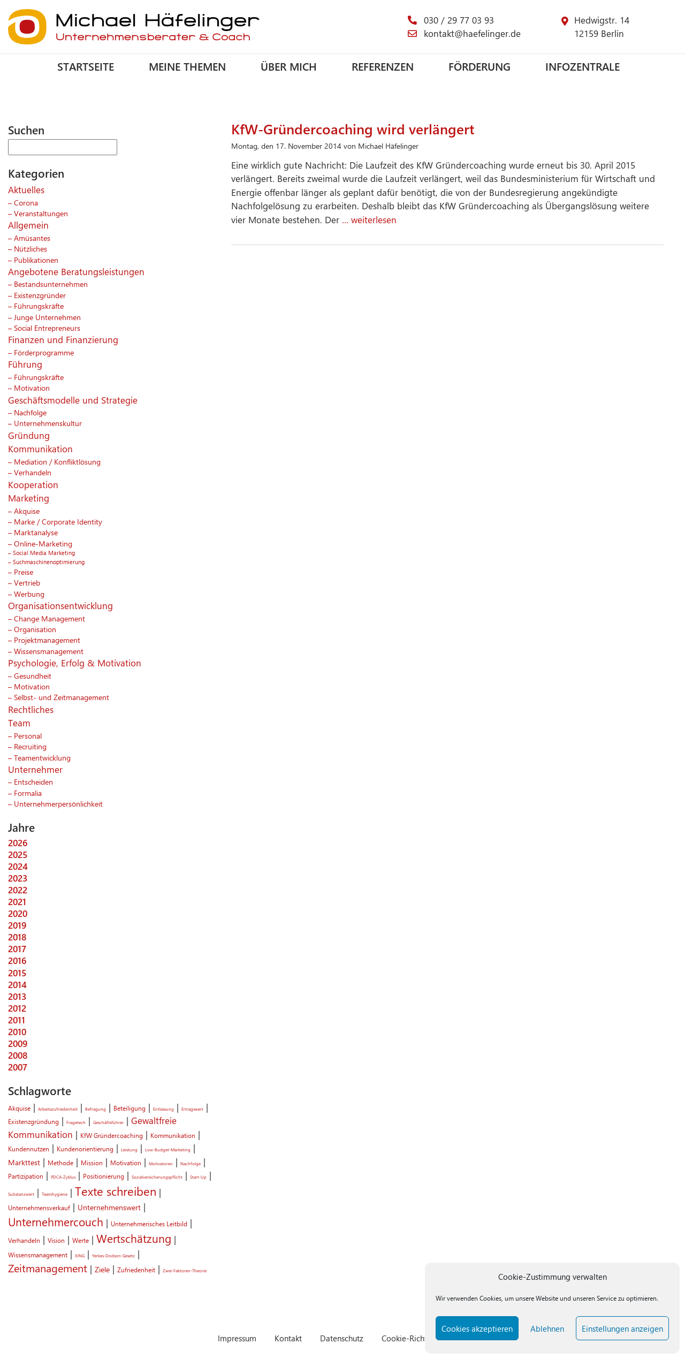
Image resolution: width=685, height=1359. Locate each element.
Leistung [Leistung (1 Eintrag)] (129, 1149)
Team (19, 722)
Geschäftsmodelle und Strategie (73, 400)
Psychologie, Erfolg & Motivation (74, 663)
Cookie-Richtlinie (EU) (420, 1337)
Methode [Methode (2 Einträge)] (60, 1162)
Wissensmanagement (48, 651)
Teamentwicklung (42, 757)
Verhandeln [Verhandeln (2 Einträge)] (24, 1240)
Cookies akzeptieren (477, 1328)
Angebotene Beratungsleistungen (76, 271)
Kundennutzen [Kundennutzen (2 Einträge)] (28, 1148)
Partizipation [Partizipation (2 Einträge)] (25, 1176)
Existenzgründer (40, 295)
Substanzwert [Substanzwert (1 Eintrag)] (21, 1194)
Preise (23, 571)
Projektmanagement (47, 639)
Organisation (35, 629)
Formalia (28, 793)
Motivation (32, 387)
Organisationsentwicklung (60, 605)
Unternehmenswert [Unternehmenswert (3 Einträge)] (109, 1207)
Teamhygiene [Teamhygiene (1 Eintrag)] (54, 1194)
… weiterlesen (368, 219)
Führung (25, 364)
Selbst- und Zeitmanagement (61, 697)
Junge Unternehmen (47, 317)
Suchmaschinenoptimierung (49, 562)
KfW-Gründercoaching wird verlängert (352, 128)
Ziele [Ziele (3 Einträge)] (102, 1269)
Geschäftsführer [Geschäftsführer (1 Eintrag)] (108, 1122)
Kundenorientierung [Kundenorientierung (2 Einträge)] (85, 1148)
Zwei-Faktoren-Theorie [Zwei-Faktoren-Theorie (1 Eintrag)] (185, 1270)
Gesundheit (32, 675)
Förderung (479, 66)
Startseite (85, 66)
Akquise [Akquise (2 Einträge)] (19, 1108)
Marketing (28, 498)
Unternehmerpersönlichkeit (58, 803)
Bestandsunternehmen (51, 283)
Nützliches (30, 248)
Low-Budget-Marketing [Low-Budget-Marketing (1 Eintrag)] (168, 1149)
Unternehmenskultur (48, 423)
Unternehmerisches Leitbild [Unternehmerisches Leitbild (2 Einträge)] (149, 1223)
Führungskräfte (39, 305)
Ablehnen (547, 1328)
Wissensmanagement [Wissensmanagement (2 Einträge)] (37, 1254)
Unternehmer (35, 769)
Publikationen (36, 259)
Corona (26, 202)
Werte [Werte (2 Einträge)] (80, 1240)
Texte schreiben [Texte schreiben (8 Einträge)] (115, 1191)
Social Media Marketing (44, 553)
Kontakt (288, 1337)
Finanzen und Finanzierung (63, 339)
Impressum (237, 1337)
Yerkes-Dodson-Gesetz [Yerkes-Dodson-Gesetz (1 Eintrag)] (113, 1255)
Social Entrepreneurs (47, 327)
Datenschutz (341, 1337)
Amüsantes (32, 237)
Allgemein (28, 225)
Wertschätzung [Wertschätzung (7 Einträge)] (133, 1238)
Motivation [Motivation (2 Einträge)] (125, 1162)
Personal (28, 735)
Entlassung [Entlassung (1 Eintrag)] (163, 1109)
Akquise (27, 510)
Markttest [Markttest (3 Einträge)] (24, 1162)
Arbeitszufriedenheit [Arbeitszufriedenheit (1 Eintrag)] (58, 1109)
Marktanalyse (36, 532)
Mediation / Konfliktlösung (57, 461)
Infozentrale (582, 66)
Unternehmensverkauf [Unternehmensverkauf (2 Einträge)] (39, 1207)
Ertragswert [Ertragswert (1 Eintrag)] (192, 1109)
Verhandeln (32, 472)
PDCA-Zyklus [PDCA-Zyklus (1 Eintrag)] (63, 1177)
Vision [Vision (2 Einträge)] (56, 1240)
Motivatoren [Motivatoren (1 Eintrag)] (161, 1163)
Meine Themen (187, 66)
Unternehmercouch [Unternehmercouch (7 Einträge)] (55, 1221)
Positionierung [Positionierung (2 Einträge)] (103, 1176)
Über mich (289, 66)
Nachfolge (30, 412)
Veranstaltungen (41, 213)
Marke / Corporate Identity (58, 521)
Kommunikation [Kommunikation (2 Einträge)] (172, 1135)
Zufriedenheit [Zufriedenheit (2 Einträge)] (136, 1269)
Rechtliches (31, 709)
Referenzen (383, 66)
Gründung (29, 435)
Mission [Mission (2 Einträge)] (92, 1162)
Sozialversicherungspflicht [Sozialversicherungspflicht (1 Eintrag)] (157, 1177)
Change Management (49, 618)
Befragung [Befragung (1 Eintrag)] (95, 1109)
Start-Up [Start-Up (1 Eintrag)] (198, 1177)
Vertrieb (27, 582)
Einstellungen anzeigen (622, 1328)
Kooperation (33, 484)
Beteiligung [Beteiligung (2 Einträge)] (129, 1108)
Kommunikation (40, 448)
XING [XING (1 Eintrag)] (80, 1255)
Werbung (29, 593)
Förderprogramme (44, 352)
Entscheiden (33, 781)
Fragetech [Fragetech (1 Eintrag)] (76, 1122)
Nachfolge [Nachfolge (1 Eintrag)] (190, 1163)
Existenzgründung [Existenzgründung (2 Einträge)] (33, 1121)
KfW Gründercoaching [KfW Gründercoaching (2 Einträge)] (111, 1135)
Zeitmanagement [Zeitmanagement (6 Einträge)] (47, 1268)
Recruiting (30, 746)
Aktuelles (26, 189)
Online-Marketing (43, 543)
